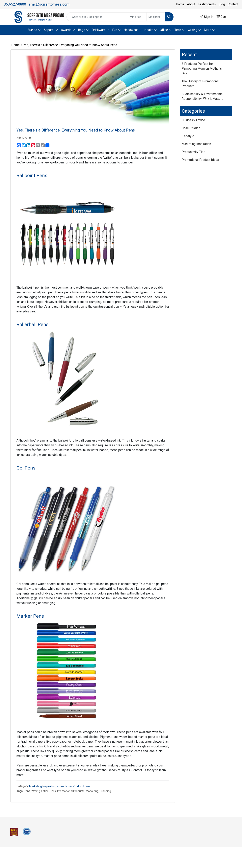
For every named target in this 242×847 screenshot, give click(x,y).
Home (180, 4)
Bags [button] (81, 30)
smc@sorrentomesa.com (49, 4)
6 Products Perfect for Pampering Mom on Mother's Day (202, 68)
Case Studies (191, 128)
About (191, 4)
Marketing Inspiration (42, 786)
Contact (233, 4)
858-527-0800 (15, 4)
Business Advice (193, 120)
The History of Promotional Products (200, 83)
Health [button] (148, 30)
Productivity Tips (193, 152)
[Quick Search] (97, 16)
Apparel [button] (49, 30)
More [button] (207, 30)
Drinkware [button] (99, 30)
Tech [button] (178, 30)
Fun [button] (114, 30)
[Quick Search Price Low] (137, 16)
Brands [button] (32, 30)
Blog (222, 4)
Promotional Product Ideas (73, 786)
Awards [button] (66, 30)
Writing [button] (192, 30)
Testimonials (207, 4)
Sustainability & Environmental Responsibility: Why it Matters (202, 96)
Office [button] (164, 30)
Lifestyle (188, 136)
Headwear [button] (131, 30)
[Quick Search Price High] (155, 16)
